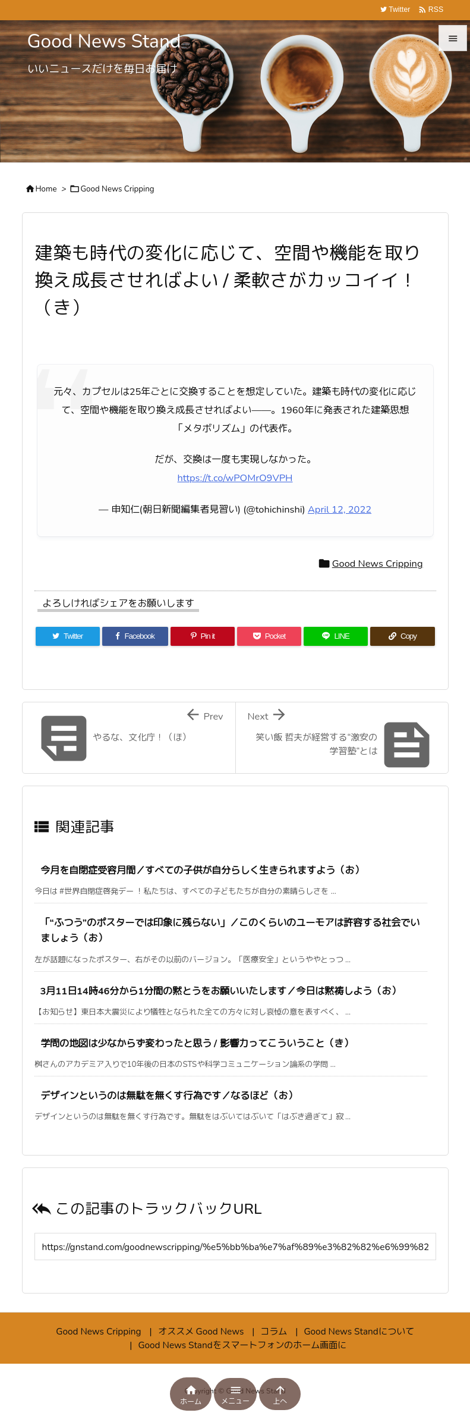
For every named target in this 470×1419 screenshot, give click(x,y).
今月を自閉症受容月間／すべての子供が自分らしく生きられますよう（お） (202, 870)
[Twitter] (68, 636)
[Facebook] (135, 636)
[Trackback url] (235, 1246)
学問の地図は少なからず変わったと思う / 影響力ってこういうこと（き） (196, 1043)
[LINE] (336, 636)
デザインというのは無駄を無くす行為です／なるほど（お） (168, 1096)
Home (46, 189)
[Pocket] (269, 636)
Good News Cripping (117, 189)
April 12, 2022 (339, 509)
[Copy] (402, 636)
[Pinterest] (203, 636)
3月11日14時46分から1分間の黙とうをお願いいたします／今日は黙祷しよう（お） (220, 991)
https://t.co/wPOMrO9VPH (235, 478)
